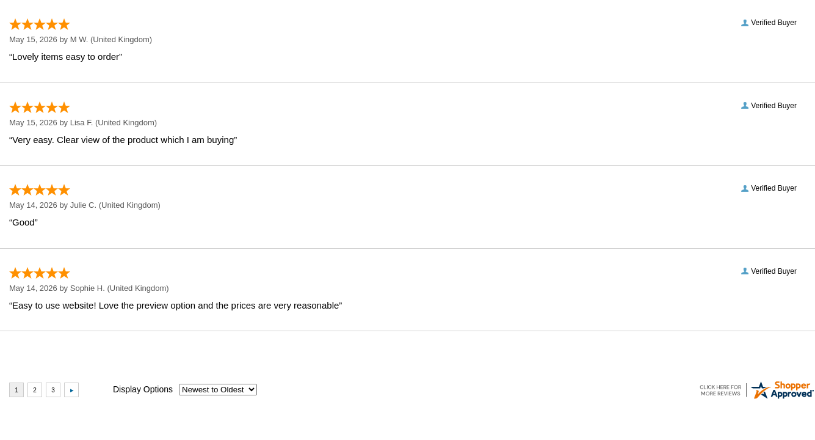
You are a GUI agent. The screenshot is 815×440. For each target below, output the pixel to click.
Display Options (143, 389)
